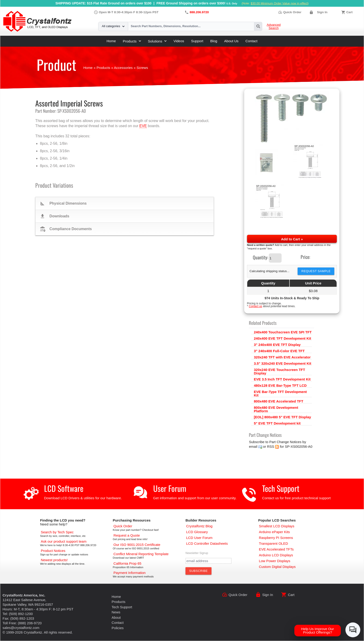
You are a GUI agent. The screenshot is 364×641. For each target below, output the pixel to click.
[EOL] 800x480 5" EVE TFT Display (282, 417)
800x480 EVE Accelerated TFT (278, 401)
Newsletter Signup (196, 553)
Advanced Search (274, 26)
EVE (143, 126)
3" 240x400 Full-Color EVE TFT (279, 351)
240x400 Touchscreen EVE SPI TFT (283, 332)
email (253, 446)
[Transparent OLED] (273, 543)
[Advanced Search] (57, 532)
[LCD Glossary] (197, 532)
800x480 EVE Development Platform (276, 409)
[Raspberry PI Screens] (276, 538)
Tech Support (280, 488)
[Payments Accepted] (130, 573)
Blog (213, 41)
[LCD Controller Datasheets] (207, 543)
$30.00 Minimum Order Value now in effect (279, 3)
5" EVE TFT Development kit (277, 423)
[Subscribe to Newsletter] (198, 571)
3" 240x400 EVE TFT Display (277, 345)
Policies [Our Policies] (118, 628)
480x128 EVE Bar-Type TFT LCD (280, 385)
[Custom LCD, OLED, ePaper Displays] (277, 567)
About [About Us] (116, 617)
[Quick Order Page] (123, 526)
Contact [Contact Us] (118, 623)
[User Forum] (199, 538)
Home (111, 41)
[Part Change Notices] (53, 551)
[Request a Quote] (127, 535)
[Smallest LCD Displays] (276, 526)
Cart (349, 12)
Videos (178, 41)
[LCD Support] (64, 541)
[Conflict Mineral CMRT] (141, 554)
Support (197, 41)
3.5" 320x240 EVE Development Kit (282, 363)
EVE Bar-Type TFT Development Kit (280, 393)
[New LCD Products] (54, 560)
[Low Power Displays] (274, 561)
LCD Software (63, 488)
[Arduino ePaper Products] (274, 532)
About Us (231, 41)
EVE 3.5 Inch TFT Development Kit (282, 379)
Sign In (322, 12)
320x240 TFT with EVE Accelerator (282, 357)
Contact (251, 41)
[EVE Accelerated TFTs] (276, 549)
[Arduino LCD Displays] (276, 555)
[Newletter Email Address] (208, 561)
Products (132, 41)
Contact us (255, 306)
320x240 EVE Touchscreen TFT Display (279, 371)
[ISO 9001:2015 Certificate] (137, 545)
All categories (113, 26)
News (116, 612)
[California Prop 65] (127, 563)
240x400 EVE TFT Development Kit (282, 338)
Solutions (157, 41)
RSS (270, 446)
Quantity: (260, 257)
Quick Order (289, 12)
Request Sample (316, 271)
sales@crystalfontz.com (21, 628)
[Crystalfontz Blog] (199, 526)
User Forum (169, 488)
